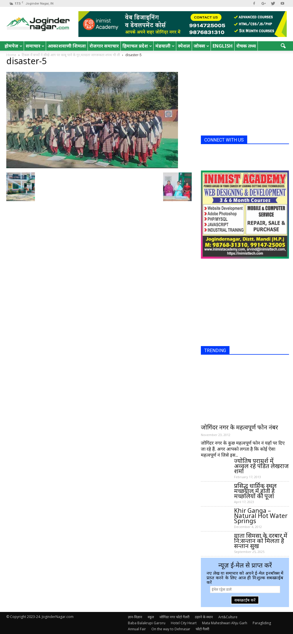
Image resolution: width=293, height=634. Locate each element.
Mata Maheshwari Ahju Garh (224, 623)
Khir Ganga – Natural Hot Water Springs (261, 516)
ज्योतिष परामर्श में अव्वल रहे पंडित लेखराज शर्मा (261, 466)
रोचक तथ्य (246, 46)
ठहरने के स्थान (204, 617)
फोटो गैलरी (202, 629)
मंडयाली (165, 46)
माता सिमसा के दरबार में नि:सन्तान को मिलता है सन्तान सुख (260, 540)
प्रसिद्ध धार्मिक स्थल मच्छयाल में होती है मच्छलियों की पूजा (255, 491)
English (223, 46)
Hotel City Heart (184, 623)
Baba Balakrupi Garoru (146, 623)
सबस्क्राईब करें (245, 600)
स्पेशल (184, 46)
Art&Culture (227, 617)
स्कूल (151, 617)
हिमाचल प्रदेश (137, 46)
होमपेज (13, 46)
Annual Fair (137, 629)
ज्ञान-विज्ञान (135, 617)
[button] (283, 46)
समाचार (35, 46)
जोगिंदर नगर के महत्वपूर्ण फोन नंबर (239, 427)
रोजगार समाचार (104, 46)
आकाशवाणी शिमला (67, 46)
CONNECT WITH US (224, 140)
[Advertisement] (244, 95)
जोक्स (201, 46)
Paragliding (262, 623)
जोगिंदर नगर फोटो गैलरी (174, 617)
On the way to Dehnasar (170, 629)
